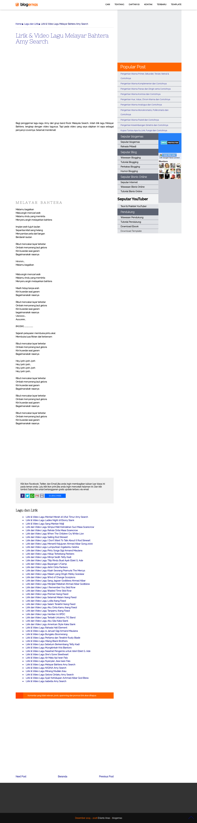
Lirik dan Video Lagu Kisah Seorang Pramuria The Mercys (55, 570)
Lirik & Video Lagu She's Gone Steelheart (47, 654)
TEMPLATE (176, 4)
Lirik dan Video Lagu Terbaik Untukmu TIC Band (50, 617)
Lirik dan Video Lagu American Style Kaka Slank (50, 624)
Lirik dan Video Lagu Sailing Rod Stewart (47, 537)
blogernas (117, 818)
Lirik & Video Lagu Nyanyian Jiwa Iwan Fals (48, 661)
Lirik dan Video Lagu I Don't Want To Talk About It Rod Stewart (58, 540)
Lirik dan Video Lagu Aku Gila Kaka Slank (47, 621)
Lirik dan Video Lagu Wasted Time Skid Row (48, 590)
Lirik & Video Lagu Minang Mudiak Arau (46, 671)
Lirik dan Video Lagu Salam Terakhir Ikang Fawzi (50, 604)
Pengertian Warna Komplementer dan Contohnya (144, 83)
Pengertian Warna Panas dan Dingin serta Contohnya (146, 89)
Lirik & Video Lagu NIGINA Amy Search (46, 668)
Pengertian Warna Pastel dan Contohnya (140, 120)
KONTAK (148, 4)
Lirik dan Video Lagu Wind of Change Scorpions (50, 577)
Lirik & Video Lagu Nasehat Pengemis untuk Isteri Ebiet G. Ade (58, 651)
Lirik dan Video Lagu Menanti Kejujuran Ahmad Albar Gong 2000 (59, 543)
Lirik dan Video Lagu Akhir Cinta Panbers (47, 567)
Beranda (62, 776)
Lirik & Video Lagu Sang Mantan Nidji (45, 523)
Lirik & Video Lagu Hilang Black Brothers (47, 641)
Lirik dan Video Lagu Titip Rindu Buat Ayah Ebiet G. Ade (54, 560)
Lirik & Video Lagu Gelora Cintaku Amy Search (50, 674)
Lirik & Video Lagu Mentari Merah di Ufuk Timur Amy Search (57, 517)
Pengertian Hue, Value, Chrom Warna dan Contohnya (145, 99)
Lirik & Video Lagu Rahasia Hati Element (46, 627)
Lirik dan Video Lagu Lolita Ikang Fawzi (46, 601)
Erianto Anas (104, 818)
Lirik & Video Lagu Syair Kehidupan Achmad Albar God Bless (57, 678)
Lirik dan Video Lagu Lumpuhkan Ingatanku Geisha (52, 547)
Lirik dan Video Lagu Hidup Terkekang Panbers (50, 554)
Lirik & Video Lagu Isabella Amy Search (46, 681)
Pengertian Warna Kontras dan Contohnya (141, 94)
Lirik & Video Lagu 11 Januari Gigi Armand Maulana (52, 631)
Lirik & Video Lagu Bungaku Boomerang (46, 634)
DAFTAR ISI (134, 4)
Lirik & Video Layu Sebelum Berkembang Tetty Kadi (52, 644)
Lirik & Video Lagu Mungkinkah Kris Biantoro (49, 647)
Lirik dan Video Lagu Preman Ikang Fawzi (47, 594)
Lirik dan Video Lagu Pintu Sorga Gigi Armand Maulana (54, 550)
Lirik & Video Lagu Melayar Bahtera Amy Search (62, 38)
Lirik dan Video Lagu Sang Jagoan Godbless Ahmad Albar (55, 580)
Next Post (21, 776)
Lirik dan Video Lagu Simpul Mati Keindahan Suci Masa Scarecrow (60, 527)
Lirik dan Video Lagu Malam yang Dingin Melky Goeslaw (55, 574)
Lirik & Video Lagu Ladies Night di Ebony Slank (50, 520)
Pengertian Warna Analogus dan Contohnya (141, 104)
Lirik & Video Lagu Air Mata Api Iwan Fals (47, 657)
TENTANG (119, 4)
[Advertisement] (65, 88)
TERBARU (161, 4)
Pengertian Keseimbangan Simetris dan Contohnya (144, 125)
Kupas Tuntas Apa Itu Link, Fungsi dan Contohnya (144, 130)
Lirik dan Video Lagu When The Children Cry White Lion (55, 533)
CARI (107, 4)
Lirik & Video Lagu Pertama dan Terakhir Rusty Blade (53, 637)
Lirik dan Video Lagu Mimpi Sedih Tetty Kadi (48, 557)
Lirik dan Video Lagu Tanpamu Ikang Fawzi (48, 610)
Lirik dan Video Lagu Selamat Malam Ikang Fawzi (51, 597)
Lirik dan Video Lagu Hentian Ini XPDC (45, 614)
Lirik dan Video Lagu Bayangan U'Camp (46, 564)
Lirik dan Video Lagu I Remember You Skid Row (50, 587)
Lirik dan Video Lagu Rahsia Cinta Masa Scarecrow (52, 530)
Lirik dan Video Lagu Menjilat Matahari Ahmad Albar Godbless (58, 584)
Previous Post (106, 776)
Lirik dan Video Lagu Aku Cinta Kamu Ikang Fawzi (51, 607)
